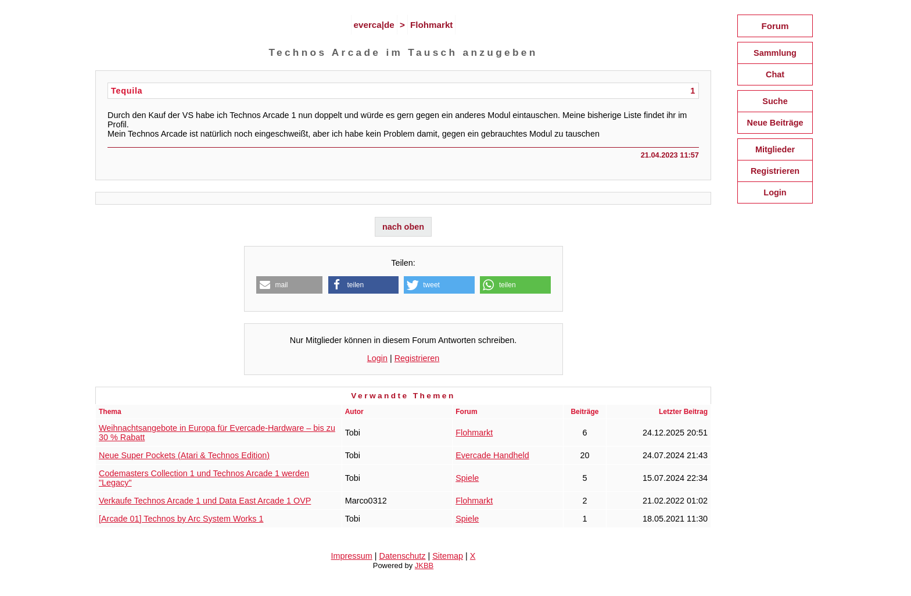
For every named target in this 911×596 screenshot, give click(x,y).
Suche (774, 101)
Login (377, 358)
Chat (775, 74)
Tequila (126, 90)
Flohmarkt (431, 25)
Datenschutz (402, 556)
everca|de (374, 25)
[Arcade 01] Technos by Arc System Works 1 (181, 518)
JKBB (424, 565)
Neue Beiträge (775, 122)
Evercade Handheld (492, 455)
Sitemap (447, 556)
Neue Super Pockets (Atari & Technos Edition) (184, 455)
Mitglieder (775, 149)
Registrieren (417, 358)
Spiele (467, 478)
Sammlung (775, 53)
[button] (289, 285)
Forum (774, 26)
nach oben (403, 226)
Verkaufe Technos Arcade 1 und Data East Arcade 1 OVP (205, 500)
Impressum (351, 556)
